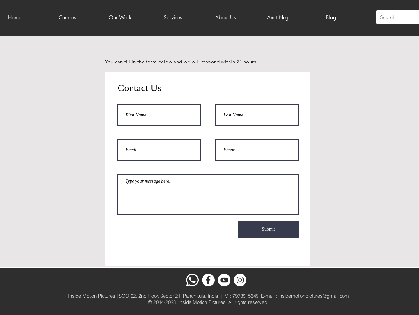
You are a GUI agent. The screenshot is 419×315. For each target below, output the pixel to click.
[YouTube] (224, 280)
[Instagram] (240, 280)
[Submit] (268, 229)
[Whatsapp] (192, 280)
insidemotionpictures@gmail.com (313, 296)
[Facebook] (208, 280)
